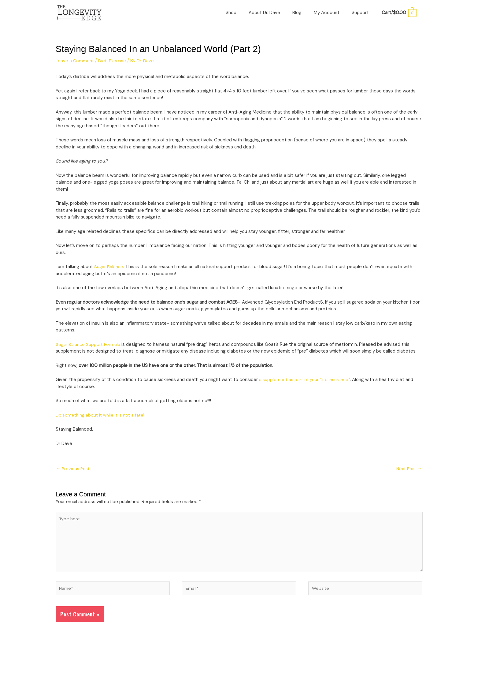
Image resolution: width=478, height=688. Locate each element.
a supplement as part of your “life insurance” (305, 385)
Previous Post (73, 473)
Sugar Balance (109, 272)
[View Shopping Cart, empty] (398, 15)
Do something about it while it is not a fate (101, 420)
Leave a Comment (75, 65)
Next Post (408, 473)
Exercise (119, 65)
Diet (103, 65)
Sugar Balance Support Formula (88, 349)
